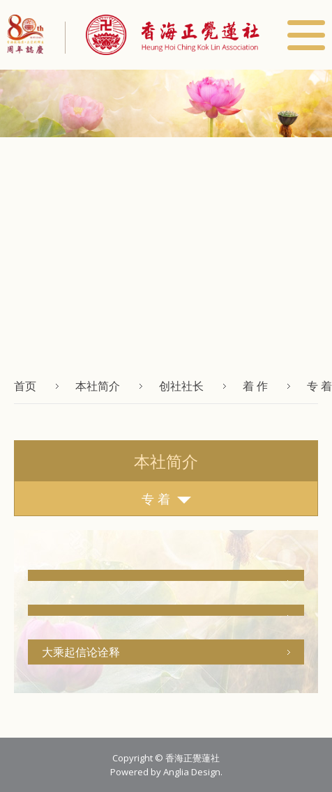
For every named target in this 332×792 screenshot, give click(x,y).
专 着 (166, 498)
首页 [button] (25, 386)
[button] (162, 35)
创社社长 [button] (181, 386)
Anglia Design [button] (191, 772)
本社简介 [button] (97, 386)
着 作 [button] (255, 386)
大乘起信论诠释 (81, 652)
